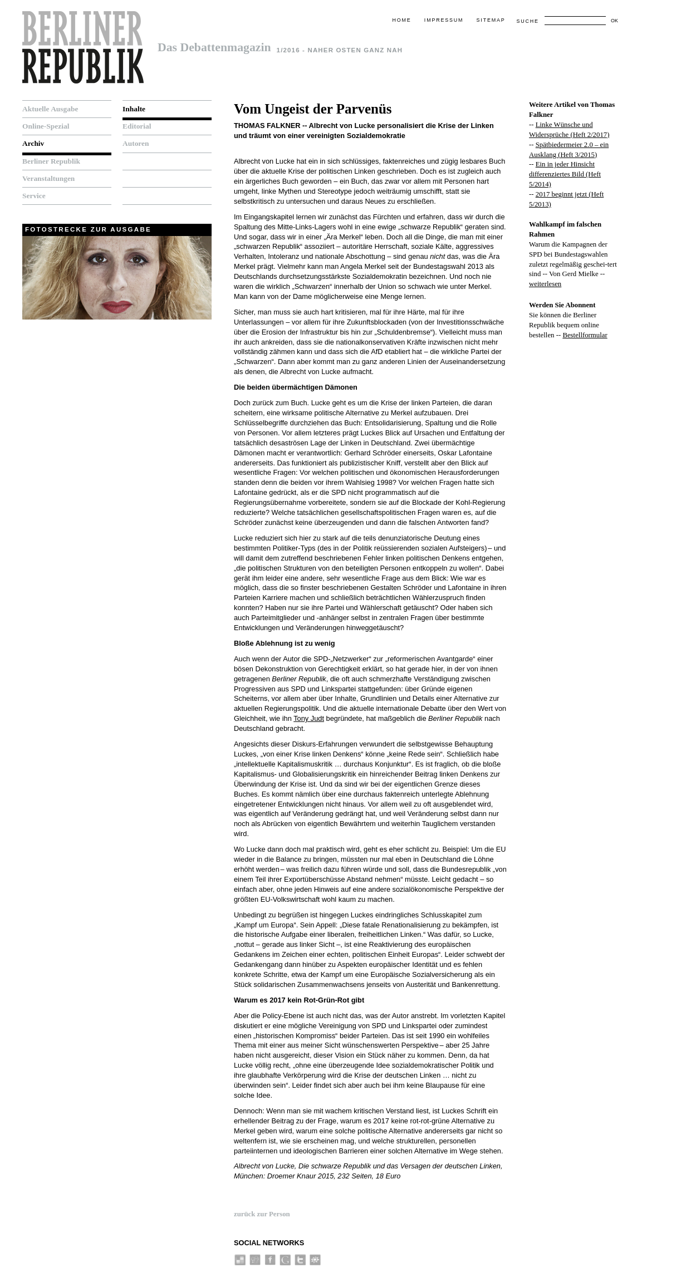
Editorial (136, 126)
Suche (527, 21)
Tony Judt (308, 718)
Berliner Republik (51, 161)
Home (401, 20)
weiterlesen (545, 284)
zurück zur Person (262, 1214)
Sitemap (491, 20)
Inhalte (133, 109)
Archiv (33, 143)
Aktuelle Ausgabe (50, 109)
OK (614, 20)
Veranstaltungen (48, 178)
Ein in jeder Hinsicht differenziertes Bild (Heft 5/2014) (565, 174)
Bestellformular (584, 335)
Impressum (443, 20)
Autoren (135, 143)
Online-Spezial (45, 126)
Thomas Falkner (267, 125)
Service (34, 195)
